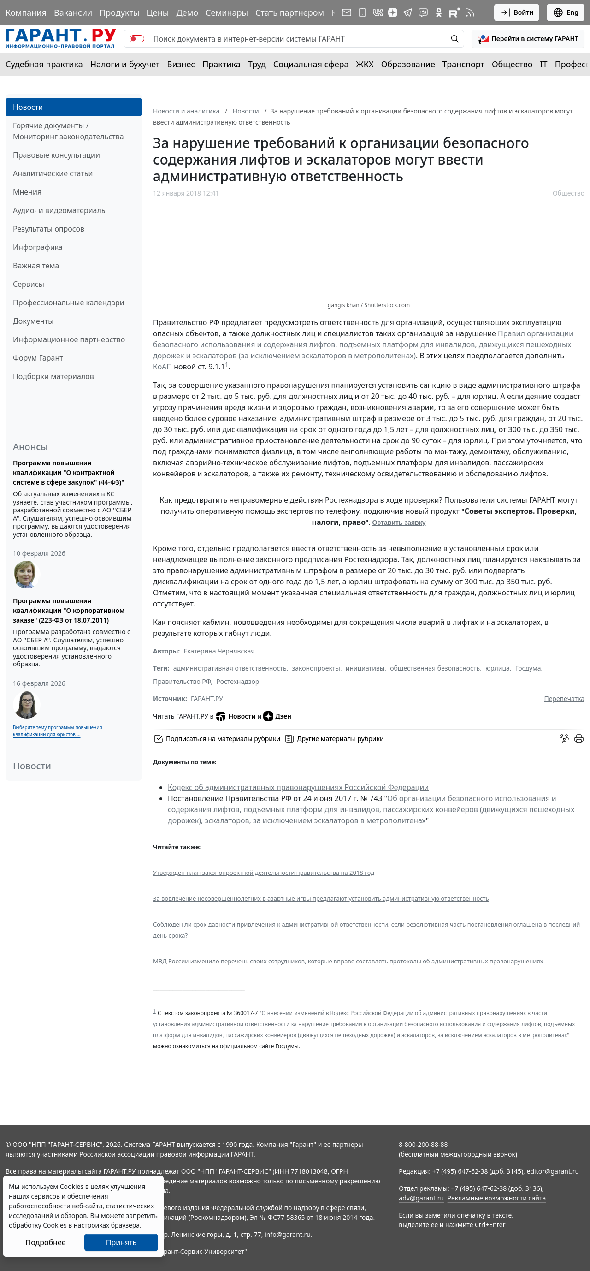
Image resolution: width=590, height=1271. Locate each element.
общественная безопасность (435, 668)
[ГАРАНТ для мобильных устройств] (362, 12)
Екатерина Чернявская (218, 651)
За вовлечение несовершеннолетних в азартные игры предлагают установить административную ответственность (321, 898)
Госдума (528, 668)
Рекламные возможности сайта (497, 1198)
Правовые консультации (56, 155)
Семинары (227, 12)
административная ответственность (230, 668)
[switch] (137, 38)
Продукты (119, 12)
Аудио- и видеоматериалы (60, 210)
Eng (565, 12)
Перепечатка (564, 698)
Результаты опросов (48, 229)
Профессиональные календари (68, 302)
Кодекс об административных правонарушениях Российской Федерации (298, 787)
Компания (26, 12)
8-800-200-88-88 (423, 1144)
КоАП (162, 367)
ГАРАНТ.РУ (207, 698)
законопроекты (316, 668)
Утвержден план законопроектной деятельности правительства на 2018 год (263, 872)
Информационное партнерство (69, 339)
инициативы (365, 668)
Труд (257, 64)
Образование (408, 64)
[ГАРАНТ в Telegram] (407, 12)
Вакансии (73, 12)
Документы (33, 321)
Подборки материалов (53, 376)
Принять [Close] (121, 1242)
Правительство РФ (182, 681)
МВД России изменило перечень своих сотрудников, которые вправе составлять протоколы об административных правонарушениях (348, 961)
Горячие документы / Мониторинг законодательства (68, 131)
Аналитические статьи (53, 173)
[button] (528, 39)
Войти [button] (517, 12)
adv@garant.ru (421, 1198)
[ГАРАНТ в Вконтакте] (378, 12)
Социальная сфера (311, 64)
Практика (221, 64)
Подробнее (45, 1242)
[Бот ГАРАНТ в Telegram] (423, 12)
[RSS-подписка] (470, 12)
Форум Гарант (38, 358)
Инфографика (38, 247)
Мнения (27, 192)
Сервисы (28, 284)
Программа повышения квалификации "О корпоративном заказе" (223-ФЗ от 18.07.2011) (68, 610)
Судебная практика (44, 64)
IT (544, 64)
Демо (187, 12)
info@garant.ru (288, 1234)
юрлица (497, 668)
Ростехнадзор (237, 681)
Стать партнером (289, 12)
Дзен (277, 716)
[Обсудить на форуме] (564, 738)
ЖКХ (365, 64)
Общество (512, 64)
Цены (158, 12)
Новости (28, 107)
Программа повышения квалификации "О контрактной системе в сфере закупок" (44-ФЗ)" (68, 472)
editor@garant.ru (553, 1171)
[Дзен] (392, 12)
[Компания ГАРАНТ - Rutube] (454, 12)
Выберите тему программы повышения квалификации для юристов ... (57, 730)
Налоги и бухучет (125, 64)
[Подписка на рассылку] (346, 12)
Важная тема (36, 266)
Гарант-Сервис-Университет (200, 1251)
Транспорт (463, 64)
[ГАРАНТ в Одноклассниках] (438, 12)
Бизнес (181, 64)
